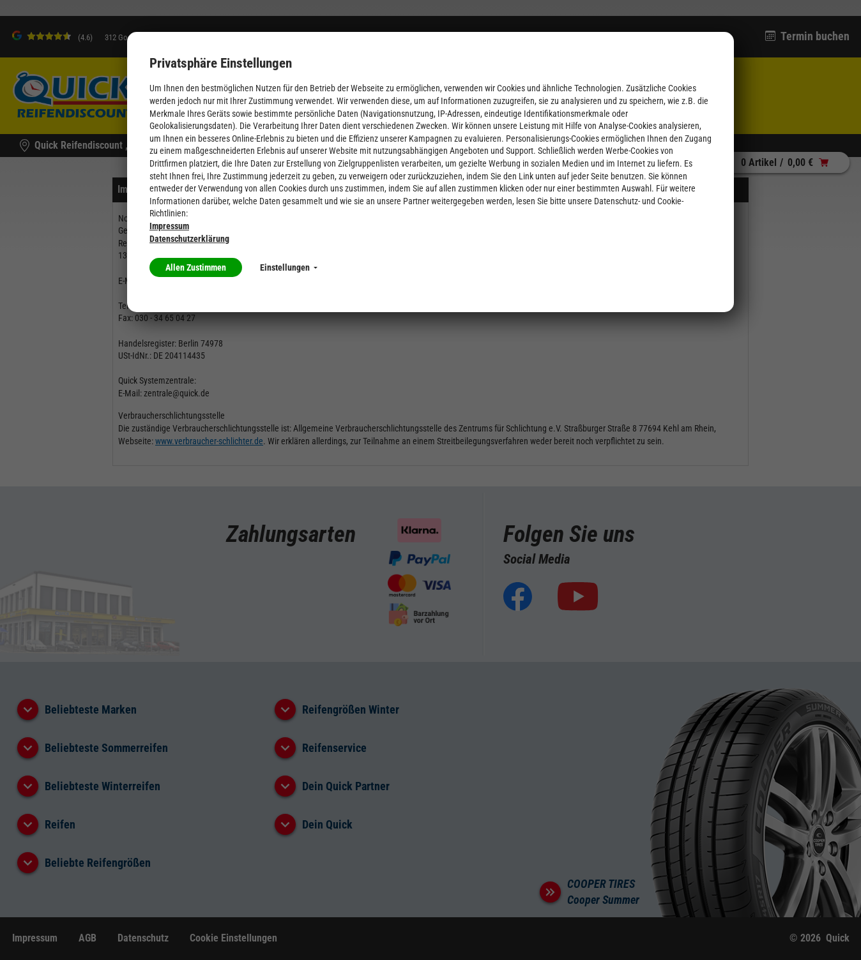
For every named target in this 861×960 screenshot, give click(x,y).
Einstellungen (288, 267)
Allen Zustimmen (195, 267)
